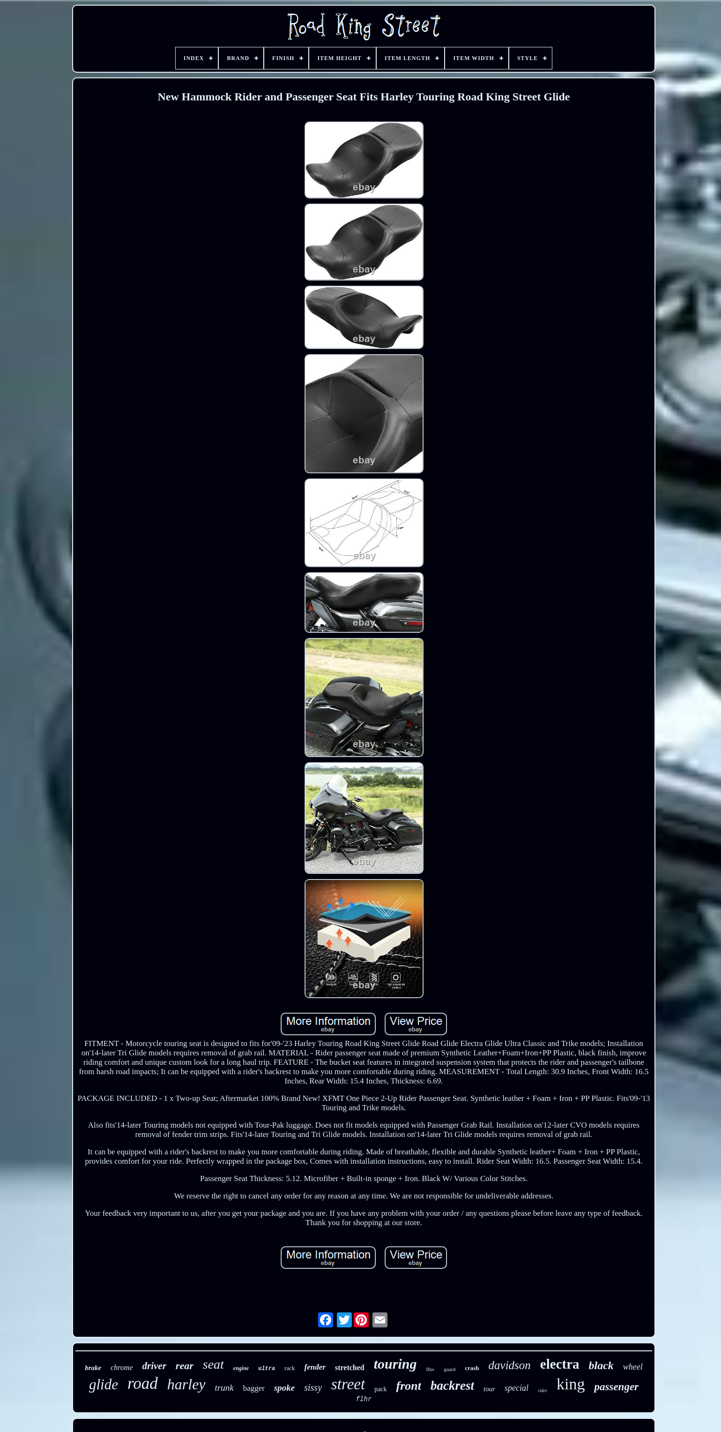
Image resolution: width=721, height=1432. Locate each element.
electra (560, 1363)
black (601, 1365)
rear (184, 1365)
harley (186, 1384)
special (516, 1388)
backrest (452, 1386)
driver (154, 1365)
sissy (313, 1387)
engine (241, 1368)
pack (380, 1389)
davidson (510, 1365)
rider (542, 1390)
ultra (266, 1368)
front (408, 1386)
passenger (616, 1387)
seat (213, 1364)
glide (103, 1384)
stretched (349, 1367)
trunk (224, 1388)
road (142, 1383)
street (348, 1384)
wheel (633, 1366)
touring (395, 1363)
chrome (122, 1367)
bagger (254, 1388)
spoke (284, 1388)
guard (449, 1369)
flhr (364, 1399)
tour (489, 1389)
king (571, 1384)
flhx (430, 1369)
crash (472, 1367)
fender (315, 1367)
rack (289, 1367)
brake (93, 1367)
